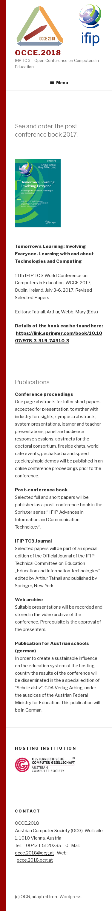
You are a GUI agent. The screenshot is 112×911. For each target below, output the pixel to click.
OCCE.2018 (38, 53)
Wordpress (70, 896)
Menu (59, 82)
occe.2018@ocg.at (34, 853)
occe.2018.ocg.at (35, 860)
